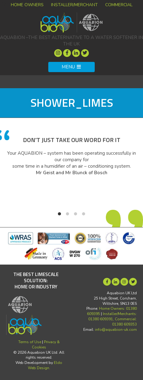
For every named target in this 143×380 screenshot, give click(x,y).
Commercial (118, 5)
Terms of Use (29, 341)
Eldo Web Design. (45, 365)
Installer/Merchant (74, 5)
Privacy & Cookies (46, 344)
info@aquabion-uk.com (116, 329)
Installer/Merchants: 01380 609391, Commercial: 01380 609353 (112, 319)
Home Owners (27, 5)
